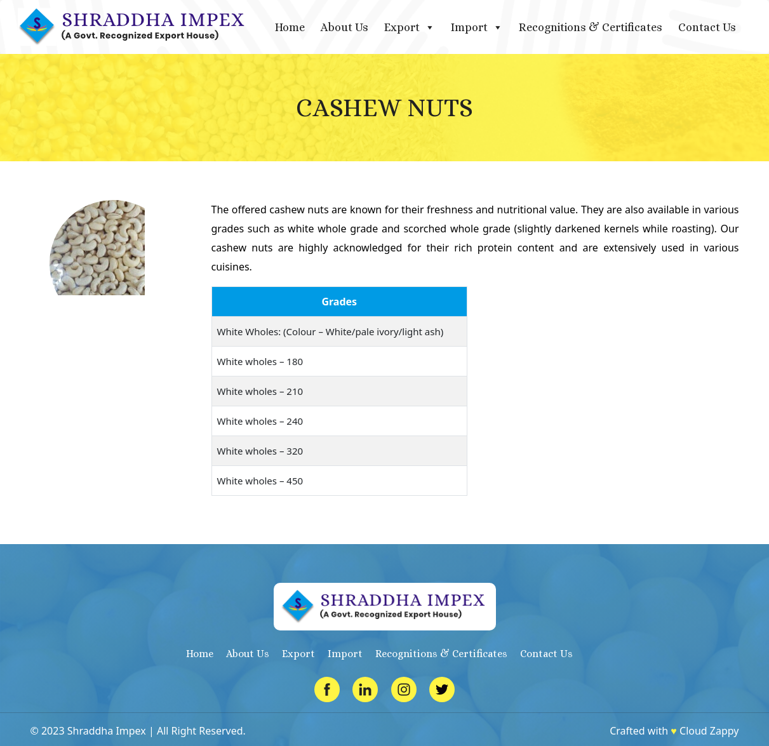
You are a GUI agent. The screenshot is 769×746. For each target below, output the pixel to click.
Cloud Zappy (709, 731)
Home (290, 27)
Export (409, 27)
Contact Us (707, 27)
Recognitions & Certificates (590, 27)
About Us (344, 27)
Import (477, 27)
